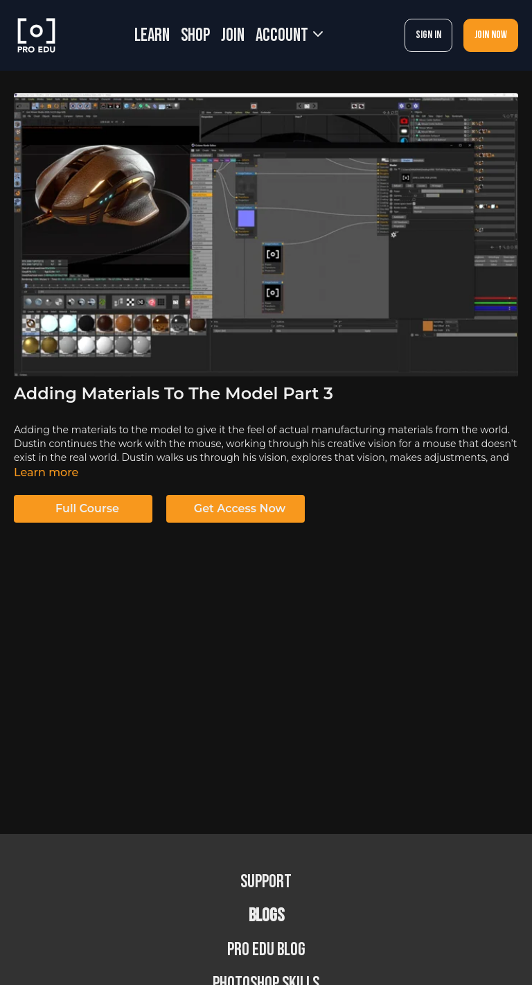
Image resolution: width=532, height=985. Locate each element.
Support (266, 882)
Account (289, 35)
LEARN (152, 35)
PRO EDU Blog (266, 950)
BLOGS (266, 916)
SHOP (195, 35)
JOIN (233, 35)
